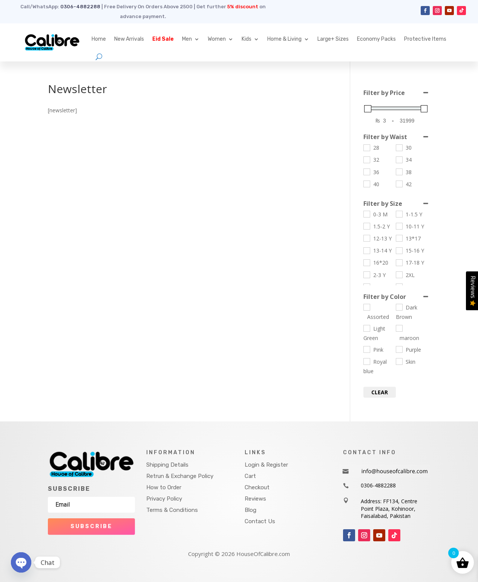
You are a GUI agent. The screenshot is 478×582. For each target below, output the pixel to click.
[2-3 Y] (366, 274)
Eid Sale (163, 39)
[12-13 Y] (366, 238)
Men (187, 39)
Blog (250, 510)
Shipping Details (167, 464)
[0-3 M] (366, 214)
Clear (379, 392)
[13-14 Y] (366, 250)
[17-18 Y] (399, 262)
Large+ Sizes (333, 39)
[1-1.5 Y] (399, 214)
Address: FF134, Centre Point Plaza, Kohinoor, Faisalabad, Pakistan (389, 508)
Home (99, 39)
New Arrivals (129, 39)
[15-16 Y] (399, 250)
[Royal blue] (366, 361)
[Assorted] (366, 307)
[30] (399, 147)
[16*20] (366, 262)
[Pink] (366, 349)
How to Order (163, 487)
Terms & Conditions (172, 510)
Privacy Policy (164, 498)
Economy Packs (376, 39)
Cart (250, 476)
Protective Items (425, 39)
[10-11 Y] (399, 226)
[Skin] (399, 361)
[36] (366, 171)
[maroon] (399, 328)
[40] (366, 184)
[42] (399, 184)
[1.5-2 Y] (366, 226)
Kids (246, 39)
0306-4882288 (80, 6)
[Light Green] (366, 328)
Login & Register (266, 464)
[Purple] (399, 349)
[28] (366, 147)
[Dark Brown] (399, 307)
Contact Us (260, 521)
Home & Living (284, 39)
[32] (366, 159)
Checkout (257, 487)
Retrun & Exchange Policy (179, 476)
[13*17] (399, 238)
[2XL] (399, 274)
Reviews (255, 498)
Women (217, 39)
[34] (399, 159)
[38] (399, 171)
